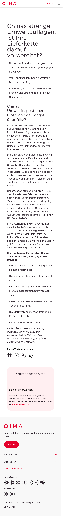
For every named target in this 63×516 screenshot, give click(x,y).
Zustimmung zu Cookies (30, 502)
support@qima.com (21, 404)
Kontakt (11, 444)
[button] (59, 3)
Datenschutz (14, 502)
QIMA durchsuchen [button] (13, 468)
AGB (5, 502)
